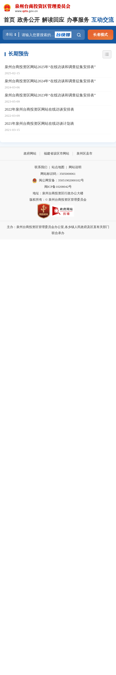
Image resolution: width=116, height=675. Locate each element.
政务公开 (28, 20)
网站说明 (75, 167)
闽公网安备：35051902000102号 (58, 180)
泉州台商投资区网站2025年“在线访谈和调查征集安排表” (50, 67)
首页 (9, 20)
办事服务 (78, 20)
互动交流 (102, 20)
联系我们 (41, 167)
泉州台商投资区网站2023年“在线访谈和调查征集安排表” (50, 95)
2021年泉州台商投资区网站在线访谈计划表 (39, 123)
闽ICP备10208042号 (58, 186)
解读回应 (53, 20)
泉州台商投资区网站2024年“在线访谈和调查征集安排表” (50, 81)
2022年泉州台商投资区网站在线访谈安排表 (39, 109)
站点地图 (58, 167)
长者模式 (100, 34)
